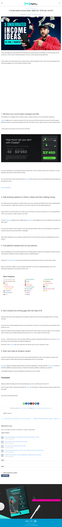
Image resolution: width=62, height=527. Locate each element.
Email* (31, 468)
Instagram (29, 523)
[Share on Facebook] (26, 403)
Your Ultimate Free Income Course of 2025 (15, 446)
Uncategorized (33, 8)
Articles (27, 8)
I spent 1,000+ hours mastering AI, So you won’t (16, 441)
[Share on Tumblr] (38, 403)
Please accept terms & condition (9, 472)
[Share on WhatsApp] (24, 403)
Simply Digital (38, 14)
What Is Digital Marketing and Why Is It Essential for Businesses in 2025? (22, 437)
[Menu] (2, 3)
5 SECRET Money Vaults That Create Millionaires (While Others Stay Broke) (23, 454)
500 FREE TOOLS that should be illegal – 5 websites (47, 418)
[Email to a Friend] (31, 403)
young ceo (50, 408)
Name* (31, 462)
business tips (35, 408)
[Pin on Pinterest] (33, 403)
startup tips (45, 408)
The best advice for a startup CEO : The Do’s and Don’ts (16, 418)
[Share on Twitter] (29, 403)
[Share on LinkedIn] (36, 403)
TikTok (33, 523)
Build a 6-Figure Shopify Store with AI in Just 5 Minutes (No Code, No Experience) (24, 450)
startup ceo (41, 408)
